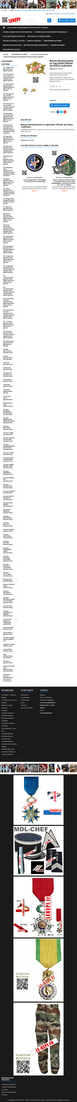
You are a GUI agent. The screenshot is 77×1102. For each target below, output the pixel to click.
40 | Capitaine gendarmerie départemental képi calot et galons (8, 259)
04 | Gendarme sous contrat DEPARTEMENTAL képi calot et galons (8, 87)
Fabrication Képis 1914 (9, 1084)
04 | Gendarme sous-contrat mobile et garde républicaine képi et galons (8, 77)
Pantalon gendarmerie (7, 662)
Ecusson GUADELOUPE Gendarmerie (8, 486)
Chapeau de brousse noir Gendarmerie (8, 374)
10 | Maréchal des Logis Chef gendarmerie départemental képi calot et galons (8, 117)
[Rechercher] (38, 20)
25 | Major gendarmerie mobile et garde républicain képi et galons (8, 192)
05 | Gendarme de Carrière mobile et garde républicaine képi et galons (8, 107)
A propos (5, 710)
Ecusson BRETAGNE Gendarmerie (8, 427)
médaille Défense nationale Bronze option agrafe (9, 744)
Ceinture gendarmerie (7, 363)
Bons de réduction (27, 708)
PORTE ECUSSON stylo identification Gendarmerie (8, 668)
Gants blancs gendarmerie (7, 633)
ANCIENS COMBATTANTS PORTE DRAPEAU (17, 32)
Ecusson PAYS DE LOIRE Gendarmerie (8, 586)
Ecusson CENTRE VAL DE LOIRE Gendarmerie (8, 439)
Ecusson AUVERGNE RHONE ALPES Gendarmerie (8, 412)
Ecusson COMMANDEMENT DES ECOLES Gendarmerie (9, 447)
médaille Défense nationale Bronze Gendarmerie (7, 736)
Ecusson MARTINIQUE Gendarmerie (8, 517)
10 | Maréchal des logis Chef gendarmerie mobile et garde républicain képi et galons (8, 129)
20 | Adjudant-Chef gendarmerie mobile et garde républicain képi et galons (8, 171)
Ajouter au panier (59, 105)
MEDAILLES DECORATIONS (12, 45)
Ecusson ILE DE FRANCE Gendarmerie (8, 504)
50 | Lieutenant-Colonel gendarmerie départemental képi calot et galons (8, 303)
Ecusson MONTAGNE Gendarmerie (8, 536)
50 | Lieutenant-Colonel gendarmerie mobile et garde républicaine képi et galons (8, 314)
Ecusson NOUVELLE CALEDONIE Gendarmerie (8, 566)
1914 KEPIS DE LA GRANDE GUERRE (39, 36)
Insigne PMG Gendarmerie (8, 650)
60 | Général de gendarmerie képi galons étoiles (8, 343)
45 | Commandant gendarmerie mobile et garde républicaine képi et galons (8, 291)
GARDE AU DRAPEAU (34, 41)
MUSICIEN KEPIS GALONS (11, 49)
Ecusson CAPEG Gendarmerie (8, 433)
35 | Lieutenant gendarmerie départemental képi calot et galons (8, 239)
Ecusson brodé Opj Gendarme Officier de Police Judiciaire (34, 181)
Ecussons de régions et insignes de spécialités (7, 621)
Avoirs (23, 703)
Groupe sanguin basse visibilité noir (8, 639)
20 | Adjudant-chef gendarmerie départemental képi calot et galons (8, 160)
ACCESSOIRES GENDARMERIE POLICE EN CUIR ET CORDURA (27, 28)
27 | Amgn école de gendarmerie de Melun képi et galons (9, 201)
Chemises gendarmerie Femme (7, 391)
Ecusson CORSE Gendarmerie (8, 453)
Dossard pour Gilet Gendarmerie (8, 404)
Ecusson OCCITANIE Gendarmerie (8, 574)
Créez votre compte (68, 14)
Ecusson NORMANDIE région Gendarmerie (8, 550)
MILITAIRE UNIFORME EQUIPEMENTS (36, 45)
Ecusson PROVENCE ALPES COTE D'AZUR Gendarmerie (9, 600)
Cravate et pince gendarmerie (7, 397)
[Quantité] (60, 100)
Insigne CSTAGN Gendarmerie (8, 645)
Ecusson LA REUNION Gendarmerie (8, 511)
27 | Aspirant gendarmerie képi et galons (8, 208)
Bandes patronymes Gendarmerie (8, 351)
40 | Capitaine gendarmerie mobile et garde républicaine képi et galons (8, 269)
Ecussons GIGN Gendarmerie (8, 628)
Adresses (24, 705)
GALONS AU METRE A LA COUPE (13, 41)
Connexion (56, 14)
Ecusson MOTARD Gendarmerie (8, 542)
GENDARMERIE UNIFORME (52, 41)
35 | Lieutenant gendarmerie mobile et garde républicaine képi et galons (8, 249)
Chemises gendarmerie (7, 385)
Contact (4, 10)
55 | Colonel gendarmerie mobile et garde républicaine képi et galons (8, 334)
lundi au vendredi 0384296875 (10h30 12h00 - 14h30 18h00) (36, 10)
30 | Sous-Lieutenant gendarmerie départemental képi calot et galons (8, 217)
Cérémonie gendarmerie (7, 368)
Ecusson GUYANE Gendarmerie (8, 492)
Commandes (25, 700)
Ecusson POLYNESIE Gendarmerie (8, 592)
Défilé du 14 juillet (7, 705)
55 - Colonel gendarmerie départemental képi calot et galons (8, 325)
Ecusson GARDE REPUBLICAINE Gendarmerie (8, 466)
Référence (53, 69)
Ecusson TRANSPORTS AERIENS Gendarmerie (8, 613)
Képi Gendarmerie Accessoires (8, 656)
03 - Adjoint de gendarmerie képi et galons (8, 69)
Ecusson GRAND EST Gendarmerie (8, 479)
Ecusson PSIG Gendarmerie (8, 607)
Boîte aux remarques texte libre (60, 90)
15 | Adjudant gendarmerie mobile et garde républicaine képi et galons (8, 149)
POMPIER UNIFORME (57, 45)
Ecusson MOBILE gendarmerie (8, 530)
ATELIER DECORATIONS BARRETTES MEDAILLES (51, 32)
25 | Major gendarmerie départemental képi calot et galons (8, 182)
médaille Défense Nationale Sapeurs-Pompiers (8, 718)
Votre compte (27, 690)
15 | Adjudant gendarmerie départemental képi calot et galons (8, 139)
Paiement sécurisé (8, 713)
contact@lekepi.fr (46, 713)
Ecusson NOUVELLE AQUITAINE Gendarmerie (8, 558)
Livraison (4, 708)
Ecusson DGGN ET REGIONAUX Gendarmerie (8, 459)
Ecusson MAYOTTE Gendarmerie (8, 524)
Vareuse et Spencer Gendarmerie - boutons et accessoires (8, 678)
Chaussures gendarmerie (7, 380)
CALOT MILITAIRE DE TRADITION (14, 36)
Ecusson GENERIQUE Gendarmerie (8, 472)
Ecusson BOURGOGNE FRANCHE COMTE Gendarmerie (9, 420)
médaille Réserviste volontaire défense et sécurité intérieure (9, 751)
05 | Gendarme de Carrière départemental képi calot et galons (8, 97)
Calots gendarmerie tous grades (7, 357)
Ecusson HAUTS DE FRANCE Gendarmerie (8, 497)
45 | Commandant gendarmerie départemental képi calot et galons (8, 280)
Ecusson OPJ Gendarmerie (8, 580)
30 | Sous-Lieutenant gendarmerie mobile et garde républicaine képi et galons (8, 229)
